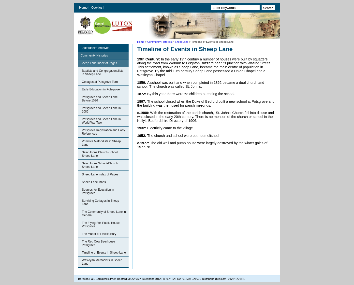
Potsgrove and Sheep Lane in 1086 (101, 109)
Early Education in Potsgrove (101, 89)
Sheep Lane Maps (94, 182)
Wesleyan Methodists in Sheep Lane (102, 261)
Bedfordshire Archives (95, 48)
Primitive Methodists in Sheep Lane (101, 143)
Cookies (97, 7)
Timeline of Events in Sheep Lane (104, 252)
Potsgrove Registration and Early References (103, 131)
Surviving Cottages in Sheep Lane (100, 202)
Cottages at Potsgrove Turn (100, 82)
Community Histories (159, 41)
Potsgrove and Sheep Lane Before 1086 (100, 98)
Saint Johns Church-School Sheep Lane (100, 154)
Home (83, 7)
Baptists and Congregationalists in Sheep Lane (102, 72)
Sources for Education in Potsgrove (98, 191)
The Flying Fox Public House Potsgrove (100, 224)
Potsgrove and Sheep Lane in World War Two (101, 120)
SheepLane (181, 41)
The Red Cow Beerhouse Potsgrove (98, 243)
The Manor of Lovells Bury (99, 234)
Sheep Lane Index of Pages (99, 63)
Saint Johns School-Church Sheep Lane (100, 165)
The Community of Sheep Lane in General (104, 213)
